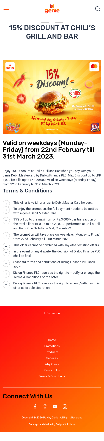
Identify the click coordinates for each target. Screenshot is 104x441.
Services (52, 358)
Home (52, 340)
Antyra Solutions (65, 424)
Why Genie (52, 364)
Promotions (52, 346)
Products (52, 352)
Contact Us (52, 370)
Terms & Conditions (52, 376)
